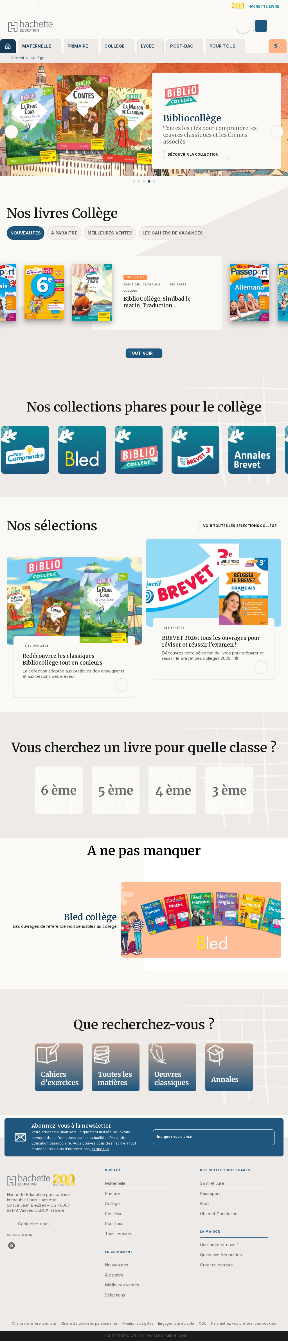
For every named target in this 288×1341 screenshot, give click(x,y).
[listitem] (34, 6)
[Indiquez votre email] (206, 1137)
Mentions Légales (138, 1323)
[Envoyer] (267, 1137)
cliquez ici (100, 1149)
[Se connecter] (267, 26)
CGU (203, 1323)
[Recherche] (243, 26)
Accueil (17, 58)
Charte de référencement (34, 1323)
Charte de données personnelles (89, 1323)
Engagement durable (176, 1323)
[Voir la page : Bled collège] (144, 898)
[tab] (8, 46)
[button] (133, 181)
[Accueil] (30, 25)
